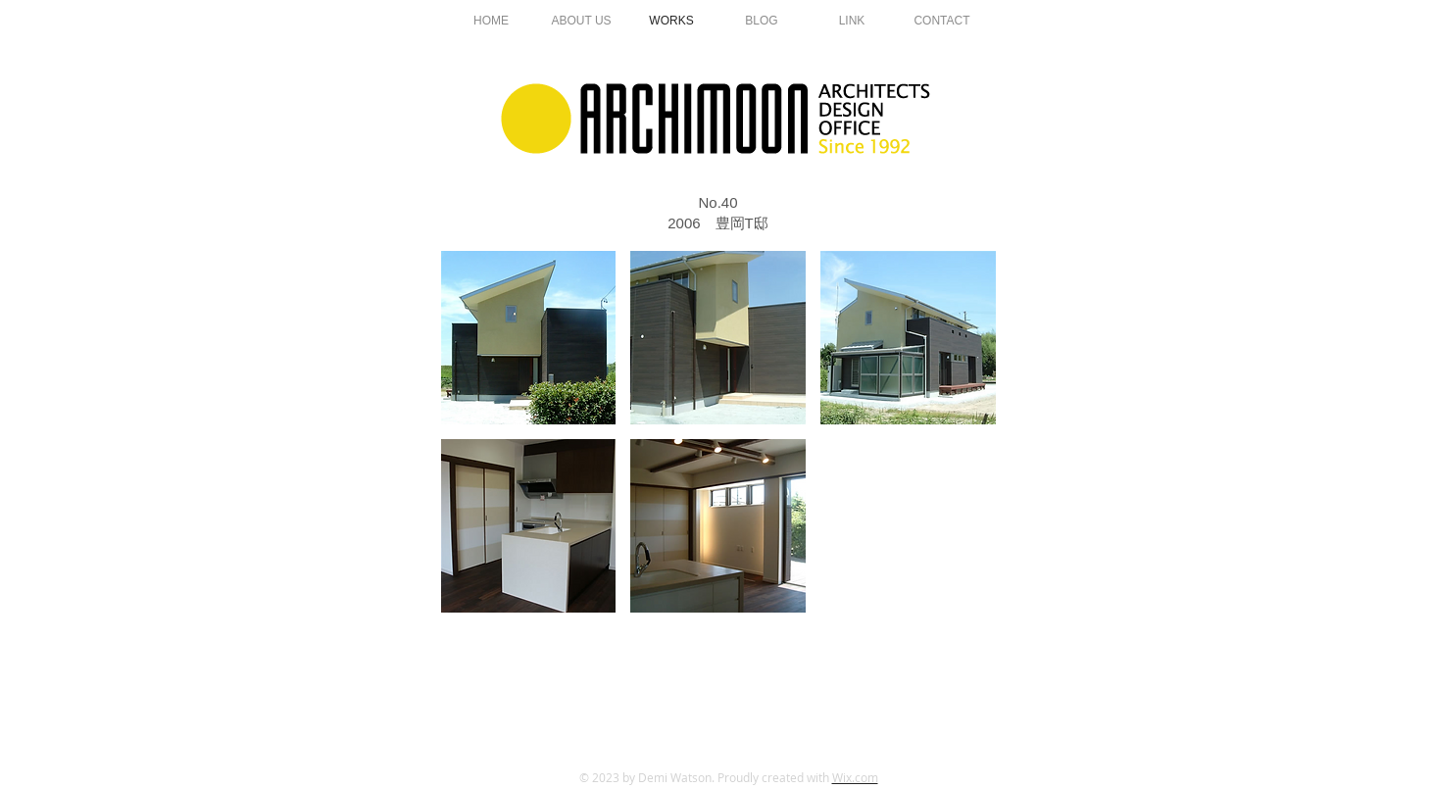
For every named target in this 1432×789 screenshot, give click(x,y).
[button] (529, 337)
